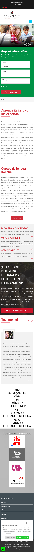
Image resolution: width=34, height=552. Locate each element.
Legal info (8, 544)
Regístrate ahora (6, 506)
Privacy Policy (16, 544)
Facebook (5, 518)
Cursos (4, 502)
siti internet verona (24, 546)
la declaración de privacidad (15, 87)
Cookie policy (25, 544)
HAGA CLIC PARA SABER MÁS (17, 310)
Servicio (4, 509)
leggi (31, 258)
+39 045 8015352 (17, 4)
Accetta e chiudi (22, 537)
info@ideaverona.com (17, 2)
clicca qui (8, 533)
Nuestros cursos (17, 218)
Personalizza (10, 537)
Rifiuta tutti (29, 523)
